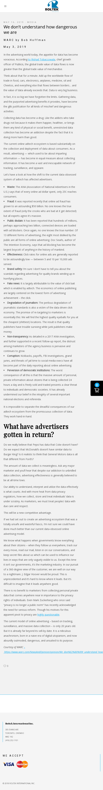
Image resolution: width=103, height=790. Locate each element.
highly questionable (48, 614)
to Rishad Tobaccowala (41, 59)
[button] (97, 388)
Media (32, 22)
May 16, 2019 (14, 22)
